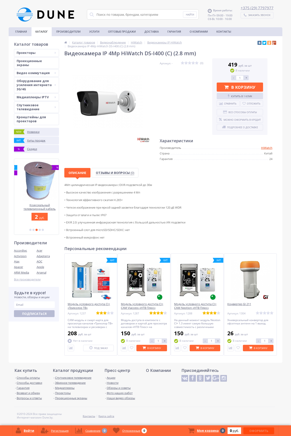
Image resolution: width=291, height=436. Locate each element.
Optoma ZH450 (36, 205)
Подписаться (34, 314)
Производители (68, 32)
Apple (40, 267)
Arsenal (41, 272)
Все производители (27, 279)
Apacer (18, 267)
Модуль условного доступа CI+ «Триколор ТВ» (89, 306)
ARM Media (21, 272)
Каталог (41, 32)
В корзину (239, 87)
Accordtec (20, 251)
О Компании (199, 32)
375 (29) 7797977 (258, 7)
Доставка (151, 32)
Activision (20, 256)
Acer (39, 251)
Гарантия (174, 32)
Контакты (223, 32)
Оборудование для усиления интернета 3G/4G (36, 85)
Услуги (94, 32)
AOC (39, 261)
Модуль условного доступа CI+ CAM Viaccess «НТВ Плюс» (142, 306)
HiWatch (266, 148)
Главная (21, 32)
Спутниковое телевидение (36, 107)
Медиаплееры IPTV (36, 97)
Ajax (17, 261)
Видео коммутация (36, 73)
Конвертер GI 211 (239, 304)
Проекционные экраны (29, 63)
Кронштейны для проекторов (31, 119)
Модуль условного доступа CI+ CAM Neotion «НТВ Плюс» (195, 306)
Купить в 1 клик (240, 96)
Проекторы (36, 53)
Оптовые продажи (122, 32)
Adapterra (43, 256)
